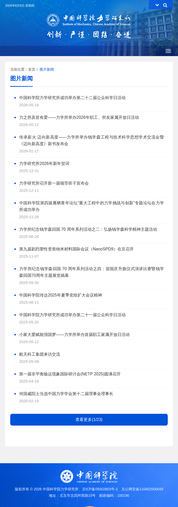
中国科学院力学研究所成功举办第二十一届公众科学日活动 (72, 315)
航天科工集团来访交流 (39, 354)
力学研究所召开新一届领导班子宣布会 (54, 183)
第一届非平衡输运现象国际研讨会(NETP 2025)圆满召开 (70, 374)
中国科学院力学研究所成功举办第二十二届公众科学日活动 (72, 98)
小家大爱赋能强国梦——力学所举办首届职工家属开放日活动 (74, 334)
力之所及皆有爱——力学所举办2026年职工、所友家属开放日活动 (79, 117)
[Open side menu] (168, 51)
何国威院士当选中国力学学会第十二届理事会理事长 (66, 394)
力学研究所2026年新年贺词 (44, 163)
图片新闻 (47, 69)
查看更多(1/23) (89, 419)
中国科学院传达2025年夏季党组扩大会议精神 (60, 295)
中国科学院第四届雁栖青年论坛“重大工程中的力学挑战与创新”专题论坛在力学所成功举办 (91, 206)
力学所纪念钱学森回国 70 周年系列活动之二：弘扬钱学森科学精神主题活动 (88, 229)
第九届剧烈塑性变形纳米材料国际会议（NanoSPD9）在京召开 (76, 249)
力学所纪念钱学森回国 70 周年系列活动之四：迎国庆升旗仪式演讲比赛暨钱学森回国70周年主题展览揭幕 (91, 272)
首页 (31, 69)
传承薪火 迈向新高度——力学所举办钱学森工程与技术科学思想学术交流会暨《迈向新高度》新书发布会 (91, 140)
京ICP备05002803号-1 (100, 489)
